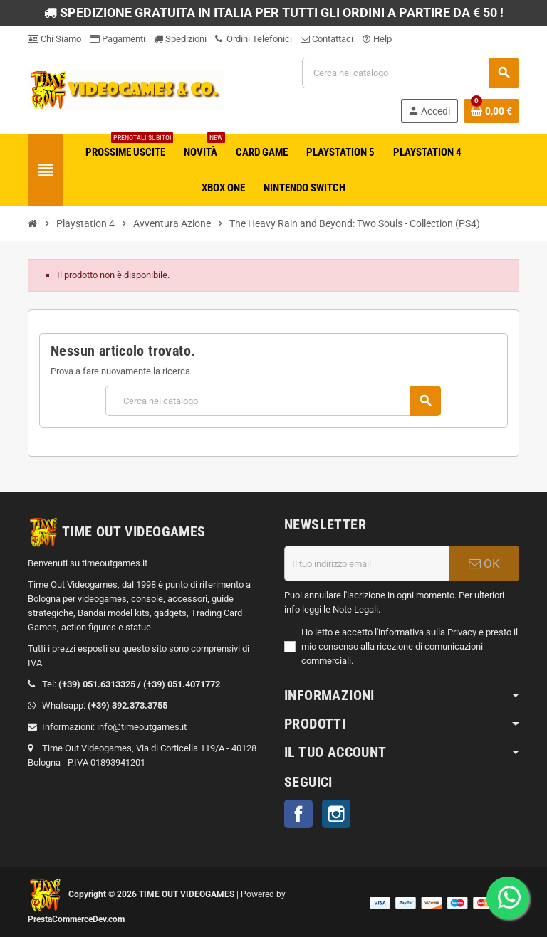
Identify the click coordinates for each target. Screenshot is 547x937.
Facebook (298, 814)
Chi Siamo (54, 38)
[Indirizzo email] (366, 563)
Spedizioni (180, 38)
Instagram (336, 814)
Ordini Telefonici (253, 38)
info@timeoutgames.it (142, 726)
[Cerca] (410, 73)
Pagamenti (117, 38)
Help (377, 38)
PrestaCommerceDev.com (76, 919)
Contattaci (327, 38)
